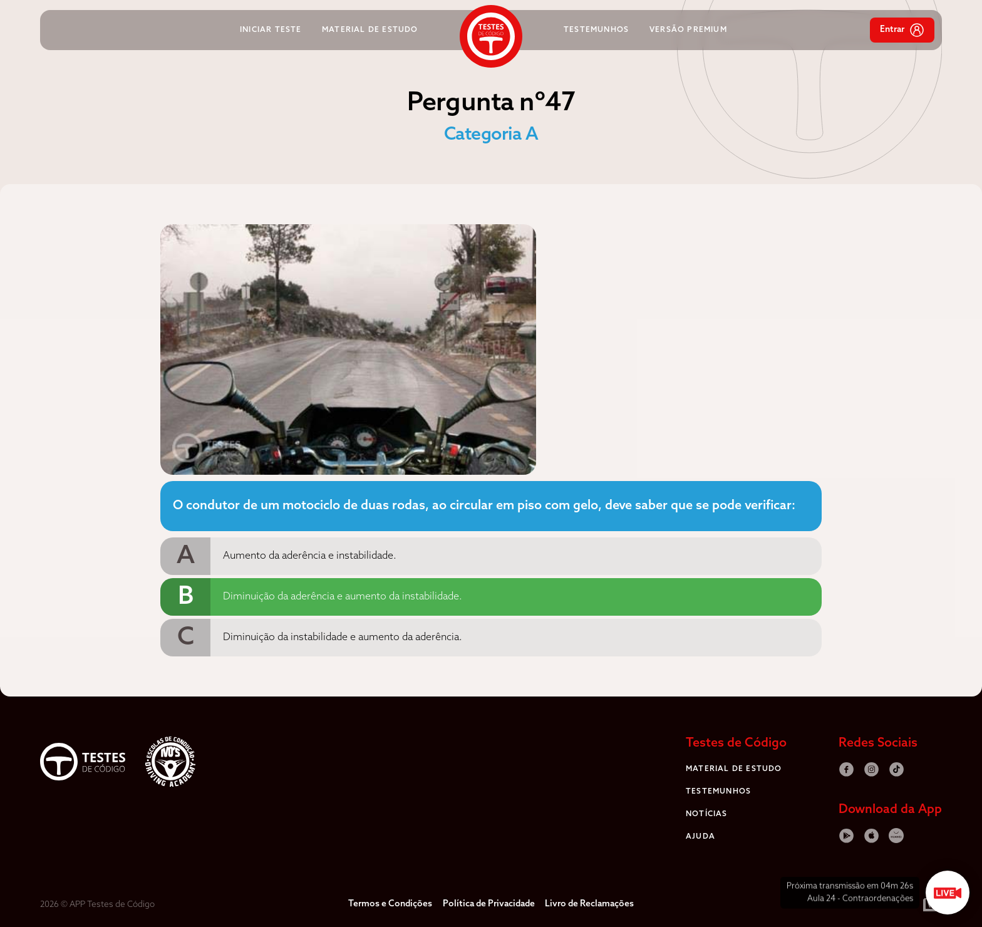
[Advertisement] (90, 412)
